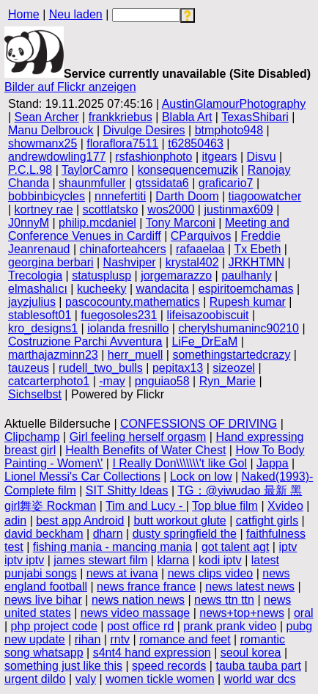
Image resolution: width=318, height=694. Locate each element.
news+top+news (241, 613)
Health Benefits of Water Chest (145, 450)
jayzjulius (32, 302)
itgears (219, 156)
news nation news (138, 599)
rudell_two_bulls (101, 368)
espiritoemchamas (246, 288)
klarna (173, 560)
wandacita (162, 288)
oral (304, 613)
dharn (108, 533)
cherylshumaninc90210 (238, 328)
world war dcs (260, 679)
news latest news (250, 586)
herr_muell (135, 354)
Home (24, 14)
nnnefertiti (120, 196)
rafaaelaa (200, 249)
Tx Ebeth (257, 249)
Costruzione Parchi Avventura (85, 341)
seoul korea (251, 652)
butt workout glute (179, 520)
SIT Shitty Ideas (127, 490)
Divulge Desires (144, 130)
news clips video (211, 573)
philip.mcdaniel (97, 222)
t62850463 (195, 143)
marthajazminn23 (53, 354)
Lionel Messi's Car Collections (82, 476)
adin (15, 520)
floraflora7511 (122, 143)
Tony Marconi (180, 222)
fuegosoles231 (119, 315)
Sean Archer (47, 117)
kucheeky (102, 288)
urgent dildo (35, 679)
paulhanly (246, 275)
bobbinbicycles (46, 196)
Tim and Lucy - (146, 506)
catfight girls (267, 520)
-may (112, 381)
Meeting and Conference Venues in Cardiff (148, 229)
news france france (146, 586)
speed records (169, 666)
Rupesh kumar (248, 302)
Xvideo (285, 506)
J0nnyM (28, 222)
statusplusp (101, 275)
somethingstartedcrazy (231, 354)
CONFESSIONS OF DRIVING (198, 423)
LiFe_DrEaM (205, 341)
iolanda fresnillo (128, 328)
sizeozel (233, 368)
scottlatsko (110, 209)
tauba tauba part (258, 666)
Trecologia (35, 275)
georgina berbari (51, 262)
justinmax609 (238, 209)
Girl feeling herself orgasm (138, 437)
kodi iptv (220, 560)
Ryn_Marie (227, 381)
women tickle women (160, 679)
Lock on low (201, 476)
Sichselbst (35, 394)
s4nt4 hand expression (152, 652)
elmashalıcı (37, 288)
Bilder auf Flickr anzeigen (70, 87)
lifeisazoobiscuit (207, 315)
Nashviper (129, 262)
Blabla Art (187, 117)
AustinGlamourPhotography (234, 104)
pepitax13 (177, 368)
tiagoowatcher (265, 196)
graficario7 (226, 183)
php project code (54, 626)
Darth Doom (186, 196)
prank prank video (229, 626)
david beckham (44, 533)
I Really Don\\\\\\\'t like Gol (179, 463)
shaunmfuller (92, 183)
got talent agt (235, 547)
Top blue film (225, 506)
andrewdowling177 (57, 156)
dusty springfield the (185, 533)
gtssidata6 (162, 183)
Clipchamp (32, 437)
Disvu (261, 156)
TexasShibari (255, 117)
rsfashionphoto (153, 156)
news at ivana (122, 573)
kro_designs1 (43, 328)
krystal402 (192, 262)
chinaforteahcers (123, 249)
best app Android (80, 520)
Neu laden (76, 14)
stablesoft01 (39, 315)
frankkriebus (120, 117)
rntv (120, 639)
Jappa (272, 463)
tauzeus (28, 368)
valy (85, 679)
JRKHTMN (256, 262)
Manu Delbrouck (51, 130)
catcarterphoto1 (48, 381)
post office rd (140, 626)
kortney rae (44, 209)
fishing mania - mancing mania (112, 547)
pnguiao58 (162, 381)
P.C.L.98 (30, 170)
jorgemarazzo (176, 275)
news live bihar (43, 599)
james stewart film (100, 560)
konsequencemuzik (188, 170)
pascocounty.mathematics (132, 302)
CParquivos (201, 236)
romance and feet (185, 639)
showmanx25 (42, 143)
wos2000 (170, 209)
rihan (88, 639)
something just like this (63, 666)
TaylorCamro (95, 170)
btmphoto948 (229, 130)
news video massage (135, 613)
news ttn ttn (224, 599)
